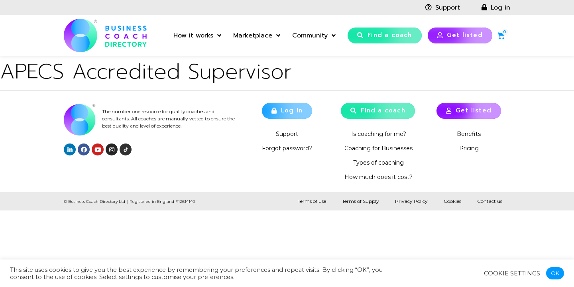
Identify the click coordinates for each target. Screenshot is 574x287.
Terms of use (312, 201)
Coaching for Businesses (378, 148)
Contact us (489, 201)
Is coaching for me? (378, 134)
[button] (385, 35)
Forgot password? (287, 148)
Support (287, 134)
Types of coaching (378, 162)
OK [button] (555, 273)
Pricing (469, 148)
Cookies (452, 201)
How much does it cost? (378, 177)
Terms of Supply (360, 201)
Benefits (469, 134)
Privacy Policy (411, 201)
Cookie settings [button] (512, 273)
